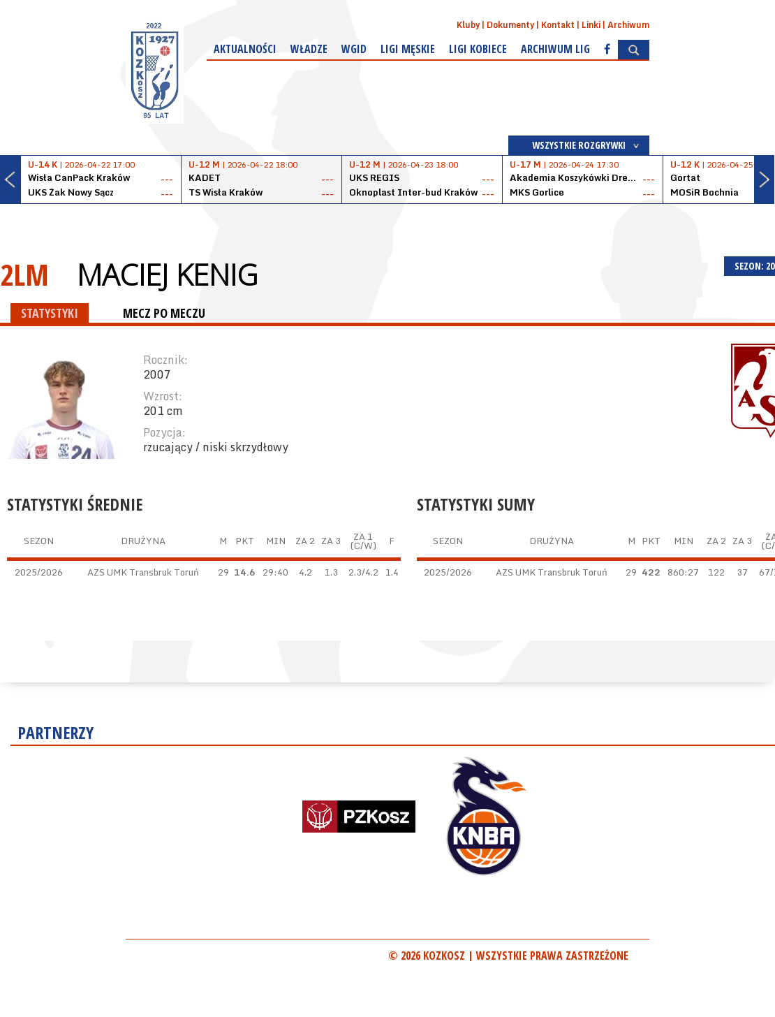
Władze (308, 49)
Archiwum (628, 24)
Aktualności (245, 49)
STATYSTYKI (49, 313)
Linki (591, 24)
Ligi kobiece (478, 49)
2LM (24, 274)
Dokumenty (510, 24)
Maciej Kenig (167, 274)
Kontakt (558, 24)
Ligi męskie (408, 49)
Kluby (468, 24)
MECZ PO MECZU (164, 313)
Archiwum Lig (555, 49)
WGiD (354, 49)
